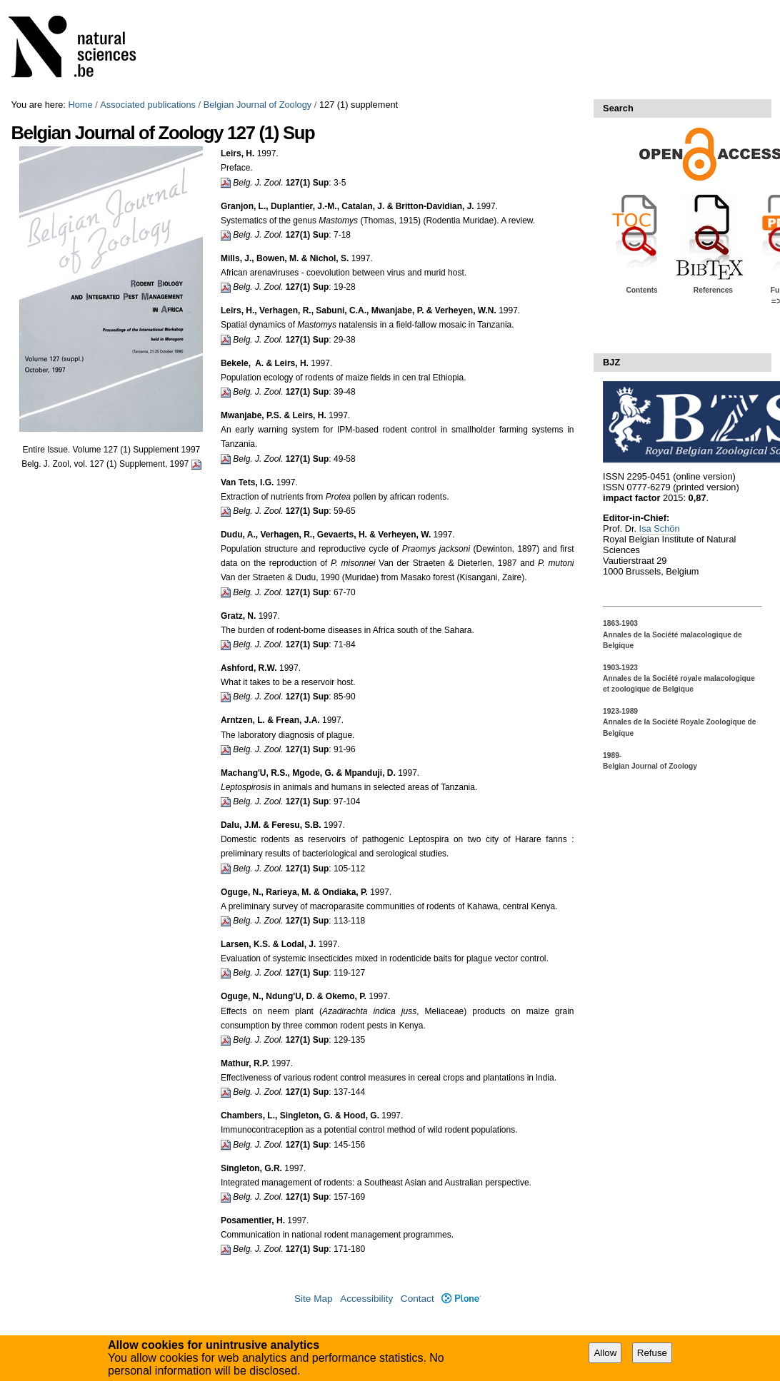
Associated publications (148, 104)
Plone (461, 1298)
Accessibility (366, 1298)
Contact (417, 1298)
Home (80, 104)
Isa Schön (657, 528)
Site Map (313, 1298)
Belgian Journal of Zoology (258, 104)
